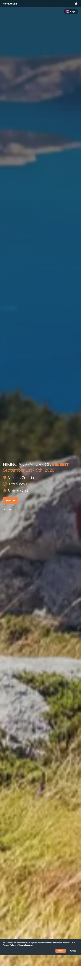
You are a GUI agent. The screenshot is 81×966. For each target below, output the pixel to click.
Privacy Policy (9, 945)
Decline (73, 951)
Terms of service (25, 945)
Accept (60, 951)
